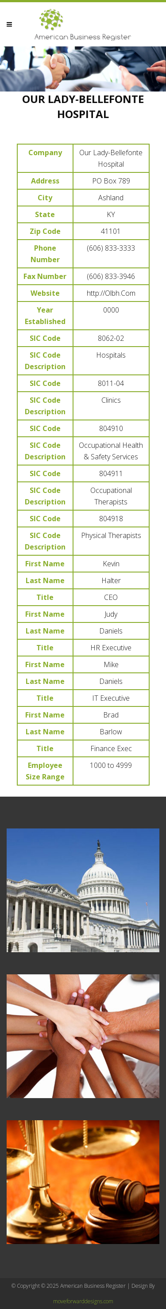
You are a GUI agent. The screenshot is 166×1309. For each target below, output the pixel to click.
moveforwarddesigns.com (83, 1301)
